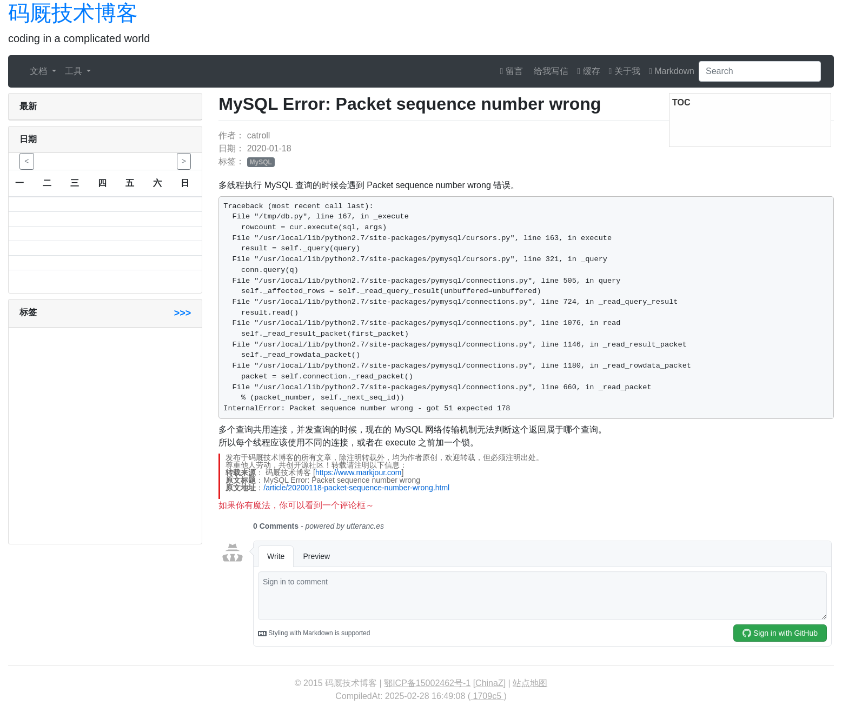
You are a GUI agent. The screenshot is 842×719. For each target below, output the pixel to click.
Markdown (671, 71)
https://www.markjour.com (358, 472)
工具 (74, 71)
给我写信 (550, 71)
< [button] (26, 161)
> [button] (184, 161)
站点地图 (530, 683)
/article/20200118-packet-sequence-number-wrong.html (356, 487)
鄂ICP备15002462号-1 (427, 683)
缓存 (588, 71)
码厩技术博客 (73, 13)
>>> (182, 313)
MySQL (261, 162)
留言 (511, 71)
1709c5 (486, 696)
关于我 (624, 71)
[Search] (760, 71)
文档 (39, 71)
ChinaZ (489, 683)
